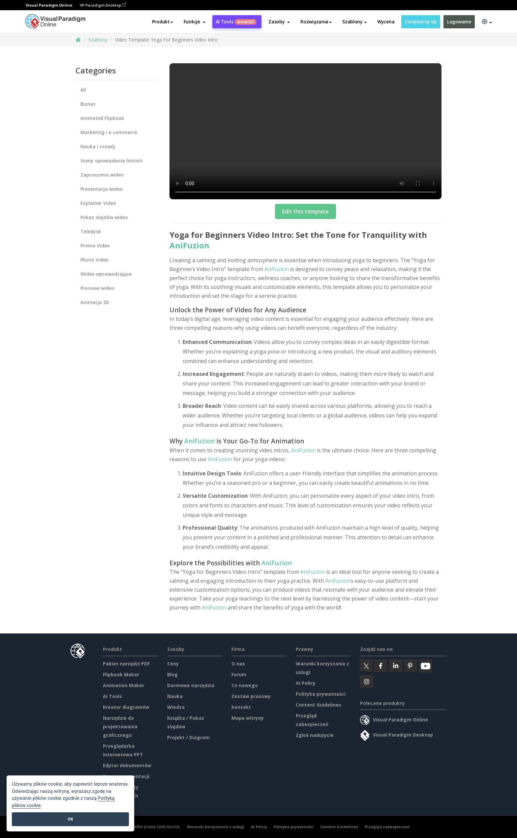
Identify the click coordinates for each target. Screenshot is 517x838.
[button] (194, 22)
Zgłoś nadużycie (315, 735)
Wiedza (176, 707)
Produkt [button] (162, 22)
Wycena (385, 22)
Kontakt (241, 707)
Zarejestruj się (421, 22)
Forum (238, 674)
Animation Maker (123, 685)
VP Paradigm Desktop (103, 5)
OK (70, 819)
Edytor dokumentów (127, 765)
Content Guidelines (318, 705)
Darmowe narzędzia (190, 685)
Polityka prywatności (321, 694)
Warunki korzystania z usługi (215, 826)
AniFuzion (189, 245)
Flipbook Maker (121, 674)
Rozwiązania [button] (316, 22)
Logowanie (459, 22)
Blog (172, 674)
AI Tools (236, 22)
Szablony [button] (354, 22)
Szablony (97, 40)
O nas (238, 663)
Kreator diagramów (126, 707)
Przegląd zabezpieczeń (387, 826)
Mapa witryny (247, 718)
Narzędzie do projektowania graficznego (120, 726)
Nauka (175, 696)
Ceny (173, 663)
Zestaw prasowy (251, 696)
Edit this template (305, 211)
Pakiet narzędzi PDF (126, 663)
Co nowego (244, 685)
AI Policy (306, 683)
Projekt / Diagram (188, 737)
